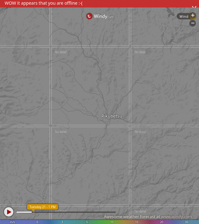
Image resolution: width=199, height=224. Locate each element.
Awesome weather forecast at (148, 216)
